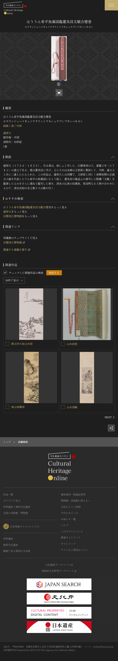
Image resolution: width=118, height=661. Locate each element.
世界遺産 (8, 538)
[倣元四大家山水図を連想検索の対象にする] (7, 344)
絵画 (6, 126)
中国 (19, 126)
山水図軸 (72, 407)
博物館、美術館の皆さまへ (75, 500)
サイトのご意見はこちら (74, 550)
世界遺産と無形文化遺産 (16, 507)
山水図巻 (72, 344)
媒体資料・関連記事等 (73, 494)
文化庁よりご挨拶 (71, 507)
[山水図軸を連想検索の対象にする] (63, 407)
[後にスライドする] (110, 417)
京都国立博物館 (12, 216)
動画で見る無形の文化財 (16, 551)
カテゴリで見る (11, 500)
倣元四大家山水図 (21, 344)
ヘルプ (64, 525)
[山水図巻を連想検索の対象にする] (63, 344)
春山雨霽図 (17, 407)
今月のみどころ (69, 513)
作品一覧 (8, 494)
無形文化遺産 (10, 545)
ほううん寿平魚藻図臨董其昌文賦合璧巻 (27, 207)
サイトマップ (68, 544)
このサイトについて (72, 531)
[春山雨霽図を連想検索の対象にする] (7, 407)
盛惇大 (7, 133)
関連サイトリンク (71, 537)
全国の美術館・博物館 (15, 513)
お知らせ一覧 (68, 519)
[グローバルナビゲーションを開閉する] (111, 5)
